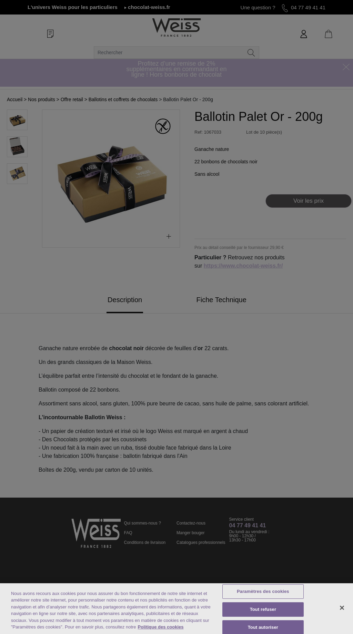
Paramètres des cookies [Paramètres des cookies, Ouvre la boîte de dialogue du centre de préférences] (263, 591)
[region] (176, 608)
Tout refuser (263, 609)
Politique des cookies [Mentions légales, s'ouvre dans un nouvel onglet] (161, 627)
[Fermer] (342, 607)
